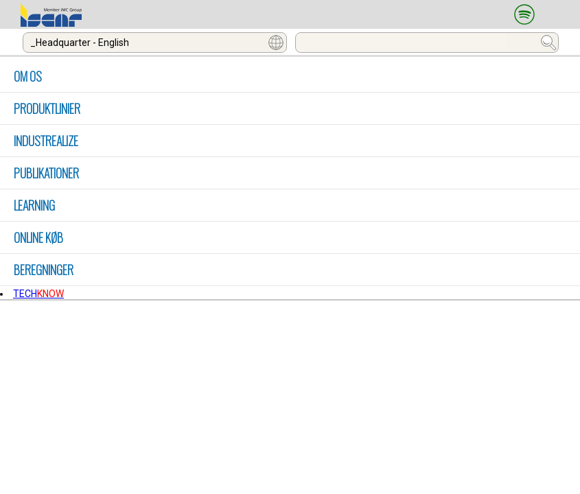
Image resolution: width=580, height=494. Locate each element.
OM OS (28, 76)
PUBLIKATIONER (46, 173)
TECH (38, 293)
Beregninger (43, 270)
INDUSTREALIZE (46, 141)
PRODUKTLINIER (47, 108)
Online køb (38, 237)
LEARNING (34, 205)
